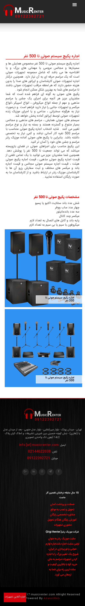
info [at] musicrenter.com (39, 445)
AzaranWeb (52, 598)
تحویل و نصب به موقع (62, 509)
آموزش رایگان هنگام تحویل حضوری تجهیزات (61, 522)
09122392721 (38, 458)
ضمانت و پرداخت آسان (62, 504)
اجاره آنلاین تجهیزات (15, 597)
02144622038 (39, 452)
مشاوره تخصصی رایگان (62, 514)
